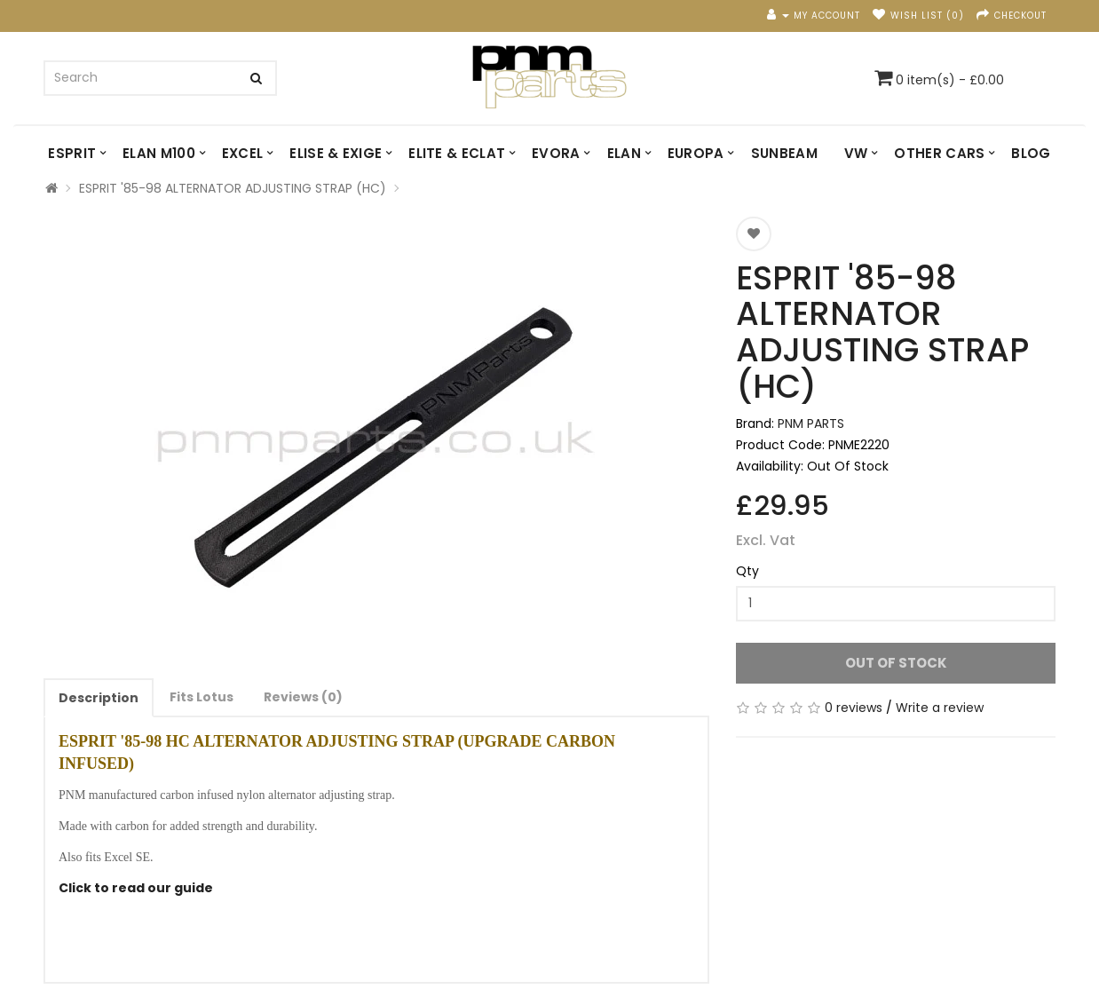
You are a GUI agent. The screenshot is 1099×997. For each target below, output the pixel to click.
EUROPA (696, 153)
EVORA (556, 153)
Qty (747, 571)
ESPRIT (72, 153)
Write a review (940, 707)
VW (856, 153)
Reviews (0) (303, 697)
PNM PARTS (811, 423)
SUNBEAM (784, 153)
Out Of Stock (896, 662)
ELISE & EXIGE (335, 153)
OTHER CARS (939, 153)
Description (98, 698)
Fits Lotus (201, 697)
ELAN (624, 153)
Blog (1030, 153)
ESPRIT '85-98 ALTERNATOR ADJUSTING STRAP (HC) (232, 188)
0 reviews (853, 707)
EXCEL (243, 153)
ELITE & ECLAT (456, 153)
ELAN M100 (159, 153)
